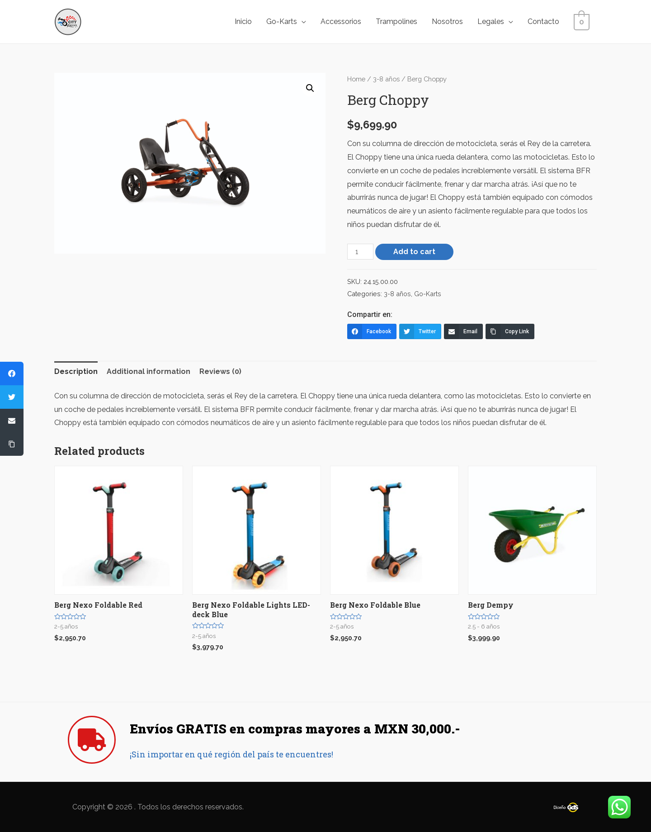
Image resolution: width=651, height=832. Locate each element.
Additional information (148, 371)
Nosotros (450, 21)
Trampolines (399, 21)
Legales (493, 21)
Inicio (246, 21)
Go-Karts (284, 21)
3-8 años (386, 79)
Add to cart (414, 251)
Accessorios (343, 21)
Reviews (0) (220, 371)
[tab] (76, 371)
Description (76, 371)
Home (356, 79)
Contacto (546, 21)
